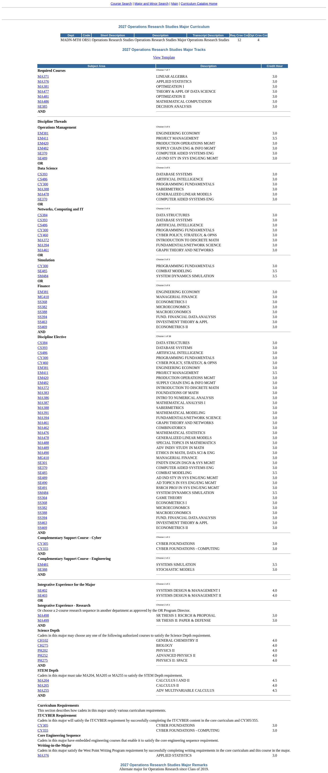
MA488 (43, 443)
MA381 (43, 86)
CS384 (43, 215)
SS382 (42, 307)
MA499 (43, 620)
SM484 (43, 276)
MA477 (43, 91)
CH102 (43, 640)
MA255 (43, 690)
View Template (164, 57)
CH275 (43, 645)
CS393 (43, 174)
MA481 (43, 96)
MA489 (43, 448)
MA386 (43, 398)
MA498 (43, 615)
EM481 (43, 564)
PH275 (43, 660)
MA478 (43, 194)
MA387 (43, 403)
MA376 (43, 81)
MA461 (43, 250)
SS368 (42, 302)
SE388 (42, 569)
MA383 (43, 393)
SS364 (42, 498)
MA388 (43, 189)
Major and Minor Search (152, 3)
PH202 (43, 650)
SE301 (42, 463)
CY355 (43, 549)
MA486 (43, 101)
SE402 (42, 590)
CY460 (43, 235)
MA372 (43, 240)
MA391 (43, 413)
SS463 (42, 322)
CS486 (43, 179)
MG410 (43, 297)
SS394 (42, 317)
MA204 (43, 680)
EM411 (43, 138)
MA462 (43, 428)
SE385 (42, 106)
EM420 (43, 143)
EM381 (43, 133)
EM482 (43, 148)
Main (174, 3)
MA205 (43, 685)
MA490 (43, 453)
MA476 (43, 433)
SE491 (42, 488)
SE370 (42, 153)
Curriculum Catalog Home (199, 3)
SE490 (42, 483)
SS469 (42, 327)
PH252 (43, 655)
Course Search (121, 3)
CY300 (43, 184)
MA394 (43, 245)
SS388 (42, 312)
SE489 (42, 158)
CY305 (43, 544)
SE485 (42, 271)
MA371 (43, 76)
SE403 (42, 595)
